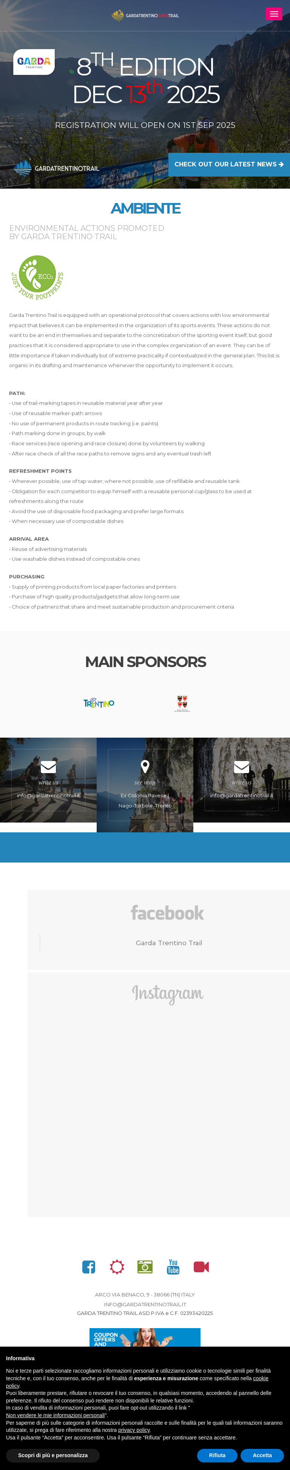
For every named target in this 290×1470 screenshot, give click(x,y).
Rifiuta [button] (217, 1455)
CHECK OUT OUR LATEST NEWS (229, 164)
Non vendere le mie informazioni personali (55, 1415)
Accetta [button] (262, 1455)
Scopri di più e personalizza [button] (53, 1455)
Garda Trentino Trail (169, 945)
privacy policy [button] (134, 1430)
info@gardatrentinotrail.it (145, 1307)
